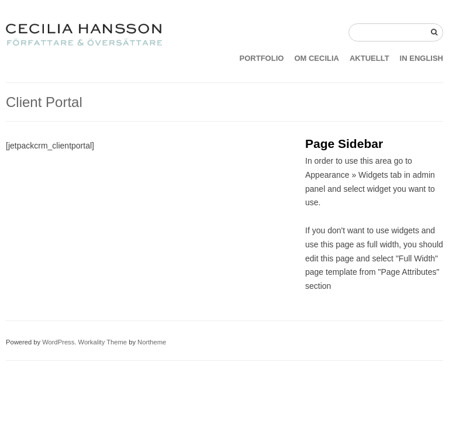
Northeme (151, 342)
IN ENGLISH (421, 58)
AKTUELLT (369, 58)
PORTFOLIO (262, 58)
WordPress (58, 342)
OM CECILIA (316, 58)
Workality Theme (102, 342)
